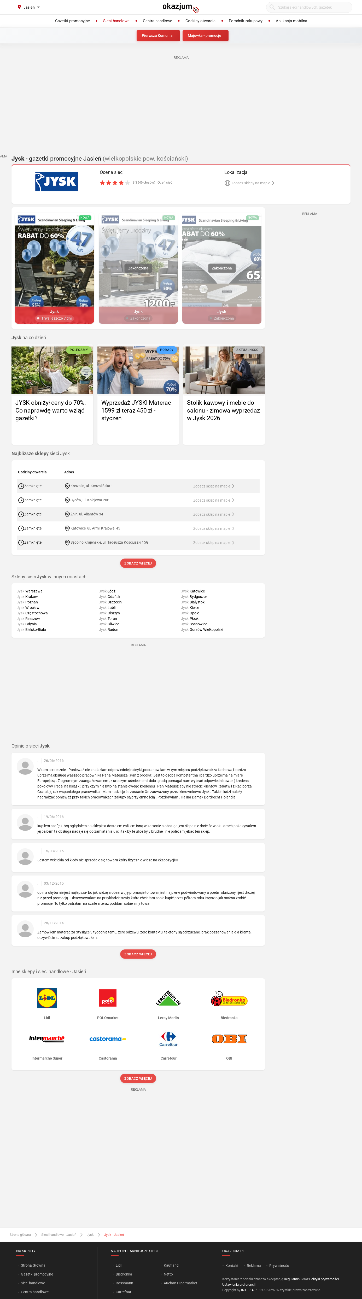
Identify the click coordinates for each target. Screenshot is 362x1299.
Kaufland (171, 1265)
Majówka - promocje (204, 35)
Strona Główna (33, 1265)
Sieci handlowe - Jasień (58, 1235)
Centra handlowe (35, 1292)
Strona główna (20, 1235)
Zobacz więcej (138, 563)
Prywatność (279, 1265)
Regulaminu (292, 1279)
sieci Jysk (40, 453)
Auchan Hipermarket (180, 1283)
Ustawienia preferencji (238, 1284)
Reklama (254, 1265)
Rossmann (124, 1283)
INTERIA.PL (249, 1290)
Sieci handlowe (33, 1283)
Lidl (118, 1265)
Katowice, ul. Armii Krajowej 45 (95, 528)
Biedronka (124, 1274)
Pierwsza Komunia (157, 35)
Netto (168, 1274)
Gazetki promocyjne (37, 1274)
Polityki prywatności (324, 1279)
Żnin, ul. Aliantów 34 (87, 514)
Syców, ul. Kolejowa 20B (90, 500)
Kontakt (231, 1265)
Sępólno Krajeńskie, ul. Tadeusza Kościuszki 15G (110, 542)
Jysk (90, 1235)
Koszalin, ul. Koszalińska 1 (92, 486)
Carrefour (123, 1292)
